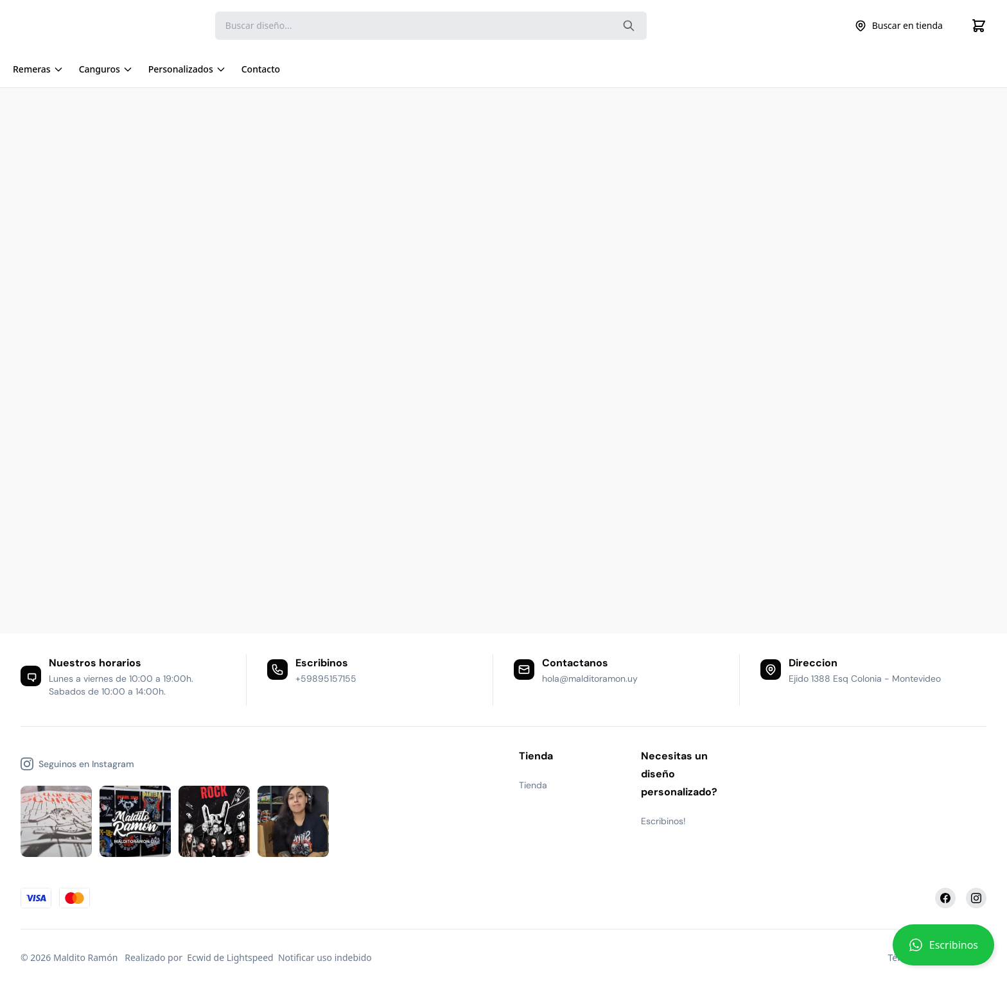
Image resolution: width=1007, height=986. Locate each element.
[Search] (431, 26)
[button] (943, 950)
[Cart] (979, 26)
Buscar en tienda (898, 25)
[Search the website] (628, 25)
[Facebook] (945, 898)
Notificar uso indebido (325, 957)
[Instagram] (976, 898)
